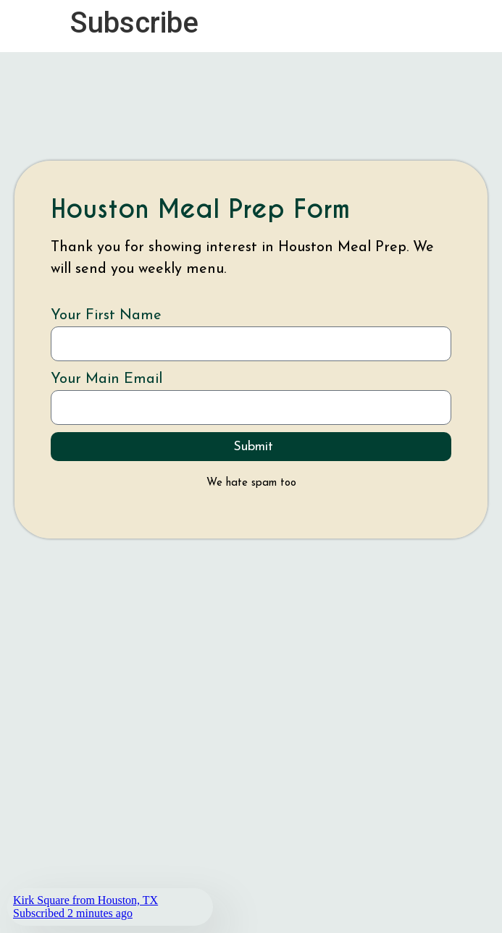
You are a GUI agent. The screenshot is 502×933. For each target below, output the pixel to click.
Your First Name (106, 315)
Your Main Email (106, 379)
